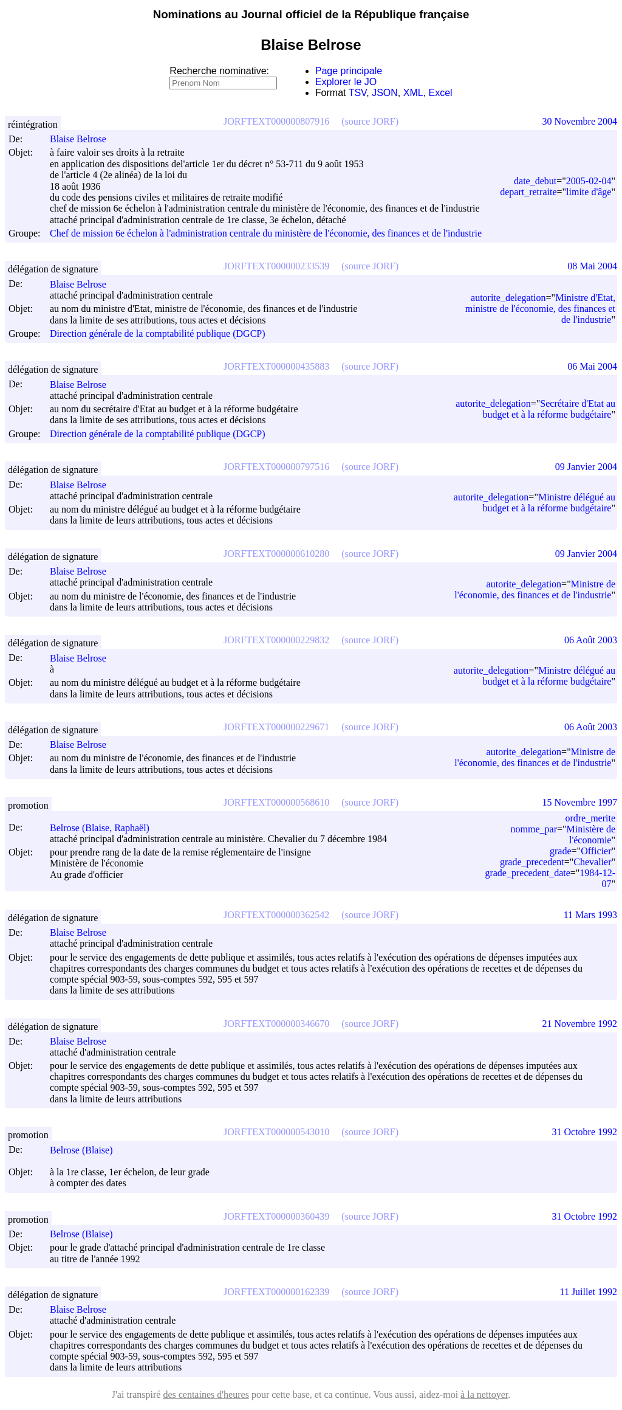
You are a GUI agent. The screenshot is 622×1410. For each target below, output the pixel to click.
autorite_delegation (508, 297)
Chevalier (592, 862)
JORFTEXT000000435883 (276, 366)
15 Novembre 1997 (579, 802)
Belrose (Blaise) (87, 1150)
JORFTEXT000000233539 (276, 266)
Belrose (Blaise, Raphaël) (105, 828)
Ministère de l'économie (591, 834)
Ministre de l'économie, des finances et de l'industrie (534, 589)
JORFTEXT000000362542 (276, 915)
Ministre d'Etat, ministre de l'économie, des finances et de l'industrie (540, 308)
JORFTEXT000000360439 (276, 1216)
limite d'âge (588, 192)
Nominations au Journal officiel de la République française (311, 14)
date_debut (535, 181)
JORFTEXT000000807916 (276, 121)
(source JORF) (369, 121)
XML (413, 93)
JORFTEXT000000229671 (276, 727)
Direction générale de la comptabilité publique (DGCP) (157, 333)
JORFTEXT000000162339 (276, 1292)
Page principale (348, 71)
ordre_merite (590, 818)
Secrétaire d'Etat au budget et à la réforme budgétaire (549, 409)
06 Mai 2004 (592, 366)
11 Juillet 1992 (588, 1292)
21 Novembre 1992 (579, 1023)
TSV (358, 93)
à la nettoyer (484, 1394)
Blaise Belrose (83, 139)
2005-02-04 (589, 181)
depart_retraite (528, 192)
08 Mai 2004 (592, 266)
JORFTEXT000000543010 (276, 1132)
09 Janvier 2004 (586, 466)
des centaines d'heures (206, 1394)
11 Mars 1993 (590, 915)
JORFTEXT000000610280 (276, 553)
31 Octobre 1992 (584, 1132)
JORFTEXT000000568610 (276, 802)
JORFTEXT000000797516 (276, 466)
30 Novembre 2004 (579, 121)
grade (561, 851)
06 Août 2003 (590, 640)
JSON (385, 93)
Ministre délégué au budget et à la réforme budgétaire (549, 502)
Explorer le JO (346, 82)
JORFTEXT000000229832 (276, 640)
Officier (596, 851)
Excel (441, 93)
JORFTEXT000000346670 (276, 1023)
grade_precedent (532, 862)
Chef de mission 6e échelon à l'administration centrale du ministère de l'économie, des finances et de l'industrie (266, 233)
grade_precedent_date (527, 873)
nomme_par (534, 829)
